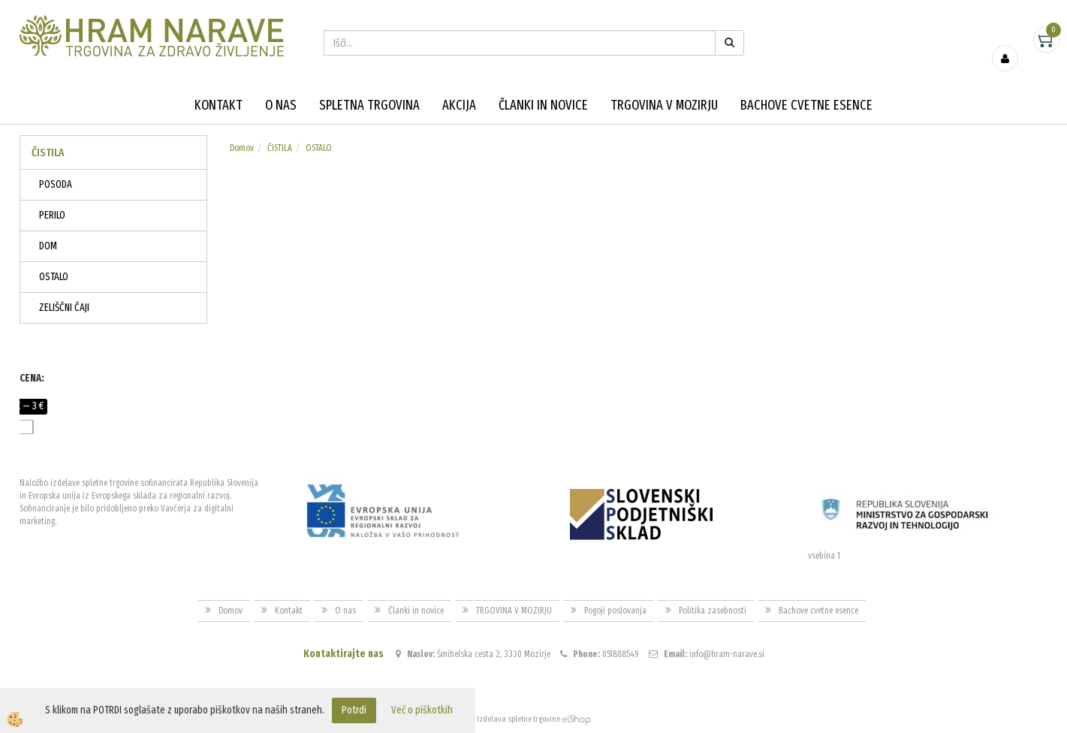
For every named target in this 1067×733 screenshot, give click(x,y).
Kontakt (218, 105)
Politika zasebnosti (712, 610)
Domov (242, 148)
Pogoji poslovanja (615, 610)
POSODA (55, 184)
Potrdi (354, 710)
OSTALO (53, 276)
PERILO (52, 215)
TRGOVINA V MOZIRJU (664, 105)
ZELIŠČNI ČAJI (64, 307)
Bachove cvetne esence (806, 105)
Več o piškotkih (422, 710)
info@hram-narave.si (726, 654)
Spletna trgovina (369, 105)
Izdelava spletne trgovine (518, 719)
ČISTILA (279, 148)
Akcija (459, 105)
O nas (281, 105)
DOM (48, 246)
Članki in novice (543, 105)
